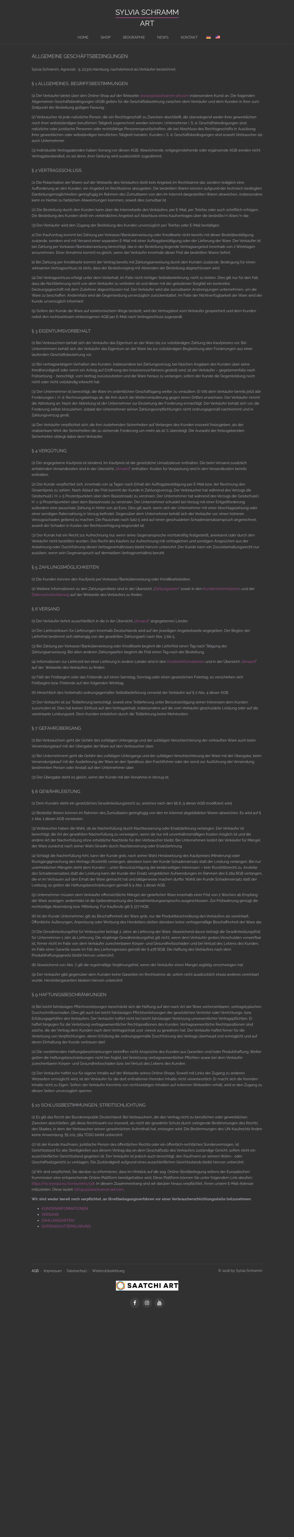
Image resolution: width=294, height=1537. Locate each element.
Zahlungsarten (166, 589)
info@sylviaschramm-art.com (99, 1189)
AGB (35, 1271)
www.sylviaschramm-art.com (164, 95)
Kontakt (189, 37)
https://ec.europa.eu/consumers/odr (63, 1183)
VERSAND (50, 1214)
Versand (122, 469)
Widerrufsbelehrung (108, 1271)
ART (147, 23)
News (162, 37)
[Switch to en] (218, 37)
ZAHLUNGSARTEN (58, 1220)
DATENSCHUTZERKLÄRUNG (66, 1226)
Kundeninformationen (221, 589)
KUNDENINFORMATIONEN (65, 1208)
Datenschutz (77, 1271)
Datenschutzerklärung (50, 595)
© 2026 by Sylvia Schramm (240, 1271)
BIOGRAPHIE (134, 37)
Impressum (53, 1271)
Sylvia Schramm (147, 12)
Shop (106, 37)
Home (83, 37)
